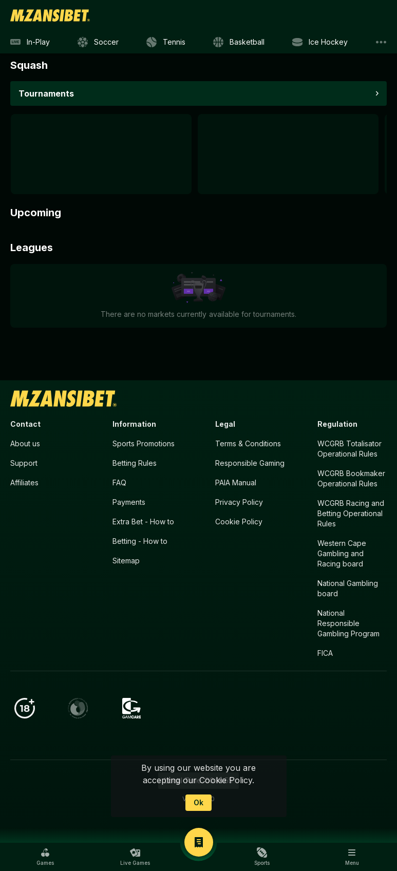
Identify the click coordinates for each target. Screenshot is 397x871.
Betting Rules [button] (134, 463)
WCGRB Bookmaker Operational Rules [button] (351, 478)
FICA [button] (325, 653)
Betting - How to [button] (139, 541)
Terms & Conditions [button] (248, 443)
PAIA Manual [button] (235, 482)
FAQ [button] (119, 482)
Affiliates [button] (24, 482)
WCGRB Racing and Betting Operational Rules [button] (350, 513)
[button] (45, 856)
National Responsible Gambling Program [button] (348, 623)
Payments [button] (128, 502)
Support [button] (23, 463)
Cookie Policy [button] (238, 521)
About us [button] (25, 443)
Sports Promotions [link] (143, 443)
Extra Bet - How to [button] (143, 521)
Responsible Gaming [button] (250, 463)
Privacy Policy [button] (239, 502)
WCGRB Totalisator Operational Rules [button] (349, 448)
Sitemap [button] (126, 560)
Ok (198, 802)
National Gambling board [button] (347, 588)
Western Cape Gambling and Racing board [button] (341, 553)
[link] (50, 15)
